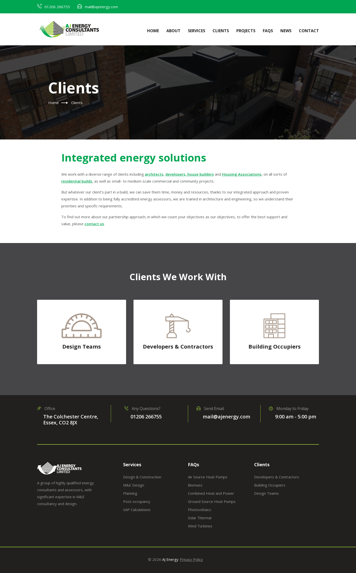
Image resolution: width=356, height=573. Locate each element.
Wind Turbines (200, 525)
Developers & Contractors (178, 346)
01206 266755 (57, 6)
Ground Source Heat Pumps (212, 501)
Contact (309, 30)
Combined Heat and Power (211, 493)
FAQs (268, 30)
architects (154, 174)
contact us (94, 223)
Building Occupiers (274, 346)
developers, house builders (189, 174)
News (285, 30)
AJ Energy (170, 559)
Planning (130, 493)
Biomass (195, 485)
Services (196, 30)
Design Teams (81, 346)
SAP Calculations (137, 509)
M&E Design (133, 485)
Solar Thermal (199, 517)
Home (153, 30)
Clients (221, 30)
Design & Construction (142, 476)
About (173, 30)
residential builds (76, 181)
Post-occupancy (136, 501)
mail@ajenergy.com (101, 6)
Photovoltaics (199, 509)
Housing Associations (242, 174)
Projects (245, 30)
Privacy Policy (191, 559)
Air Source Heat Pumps (207, 476)
